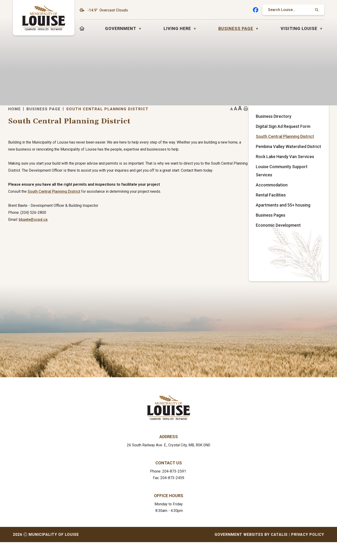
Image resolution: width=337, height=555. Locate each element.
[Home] (82, 28)
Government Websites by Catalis (251, 547)
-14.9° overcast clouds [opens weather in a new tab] (108, 10)
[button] (316, 9)
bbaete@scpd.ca (122, 233)
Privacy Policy (307, 547)
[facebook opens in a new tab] (255, 10)
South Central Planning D (138, 205)
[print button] (317, 116)
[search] (291, 10)
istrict (165, 205)
